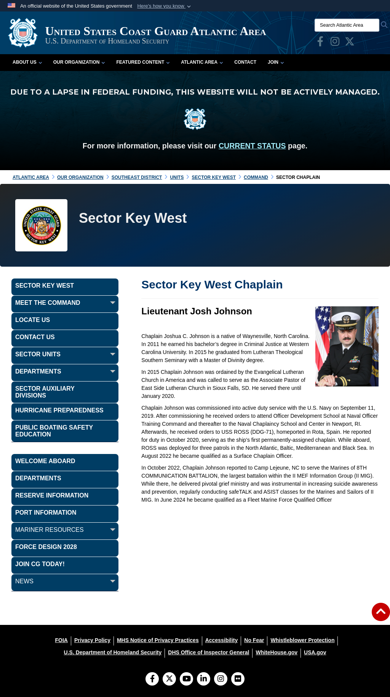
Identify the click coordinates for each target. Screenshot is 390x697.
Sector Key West (44, 285)
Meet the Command (47, 302)
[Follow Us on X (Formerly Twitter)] (169, 679)
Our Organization (79, 62)
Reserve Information (51, 495)
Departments (38, 371)
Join (276, 62)
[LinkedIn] (203, 679)
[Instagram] (220, 679)
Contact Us (35, 337)
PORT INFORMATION (46, 512)
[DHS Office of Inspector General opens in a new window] (208, 652)
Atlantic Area (202, 62)
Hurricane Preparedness (59, 410)
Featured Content (142, 62)
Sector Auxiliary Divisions (45, 392)
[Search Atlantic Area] (347, 25)
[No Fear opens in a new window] (254, 640)
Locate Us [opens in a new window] (32, 320)
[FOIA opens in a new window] (61, 640)
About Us (27, 62)
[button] (164, 6)
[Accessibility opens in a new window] (221, 640)
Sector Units (38, 354)
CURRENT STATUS (252, 146)
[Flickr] (238, 679)
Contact (245, 62)
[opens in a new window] (320, 43)
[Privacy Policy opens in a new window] (92, 640)
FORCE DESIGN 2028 (46, 547)
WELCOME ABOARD (45, 461)
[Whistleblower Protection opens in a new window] (302, 640)
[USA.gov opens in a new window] (315, 652)
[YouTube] (186, 679)
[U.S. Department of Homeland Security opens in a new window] (113, 652)
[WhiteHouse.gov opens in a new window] (276, 652)
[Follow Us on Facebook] (152, 679)
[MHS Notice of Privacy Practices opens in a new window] (158, 640)
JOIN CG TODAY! (40, 564)
